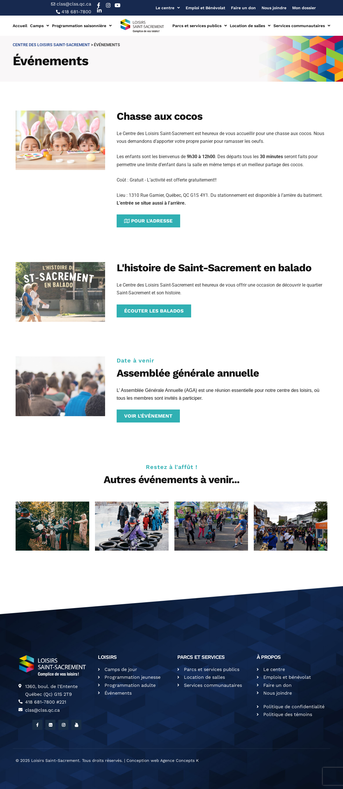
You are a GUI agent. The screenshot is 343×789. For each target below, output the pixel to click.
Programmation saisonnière (82, 26)
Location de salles (250, 26)
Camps (39, 26)
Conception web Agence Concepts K (162, 760)
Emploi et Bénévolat (205, 7)
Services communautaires (301, 26)
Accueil (20, 25)
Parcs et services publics (199, 26)
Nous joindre (274, 7)
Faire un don (243, 7)
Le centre (168, 8)
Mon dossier (304, 7)
